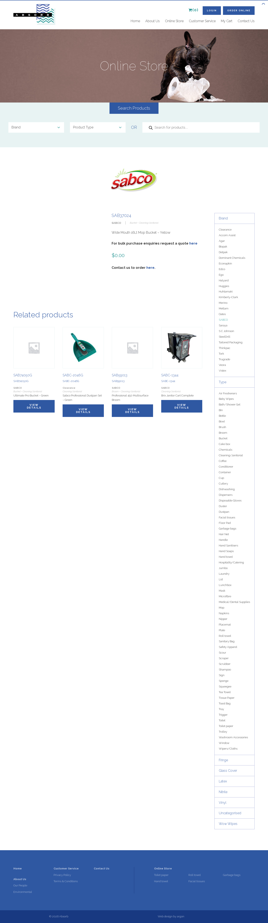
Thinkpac (224, 348)
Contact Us (246, 21)
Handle (223, 539)
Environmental (22, 892)
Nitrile (223, 792)
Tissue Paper (226, 697)
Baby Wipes (226, 398)
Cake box (224, 444)
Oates (222, 314)
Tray (221, 709)
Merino (223, 302)
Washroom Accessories (233, 737)
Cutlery (223, 483)
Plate (222, 630)
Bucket (223, 438)
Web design (165, 916)
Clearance (225, 229)
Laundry (224, 573)
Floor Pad (225, 522)
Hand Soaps (226, 551)
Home (135, 21)
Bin (221, 410)
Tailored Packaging (230, 342)
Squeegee (225, 686)
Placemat (225, 624)
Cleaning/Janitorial (231, 455)
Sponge (223, 680)
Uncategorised (230, 813)
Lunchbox (225, 585)
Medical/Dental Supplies (234, 602)
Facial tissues (227, 517)
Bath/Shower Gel (229, 404)
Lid (221, 579)
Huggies (224, 286)
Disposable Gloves (230, 500)
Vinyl (222, 803)
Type (222, 382)
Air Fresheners (228, 393)
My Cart (226, 21)
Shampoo (225, 669)
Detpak (223, 252)
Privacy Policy (62, 875)
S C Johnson (226, 331)
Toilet (222, 720)
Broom (223, 432)
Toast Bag (225, 703)
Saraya (223, 325)
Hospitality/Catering (231, 562)
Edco (222, 269)
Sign (221, 675)
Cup (221, 477)
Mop (221, 607)
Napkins (224, 613)
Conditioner (226, 466)
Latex (223, 781)
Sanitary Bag (226, 641)
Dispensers (225, 494)
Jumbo (223, 568)
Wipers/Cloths (228, 748)
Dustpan (224, 511)
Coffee (223, 461)
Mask (222, 590)
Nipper (223, 618)
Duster (223, 506)
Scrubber (225, 663)
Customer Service (202, 21)
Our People (20, 885)
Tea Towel (225, 692)
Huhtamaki (226, 291)
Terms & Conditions (66, 881)
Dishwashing (227, 489)
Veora (222, 365)
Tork (221, 353)
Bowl (222, 421)
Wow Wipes (228, 824)
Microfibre (225, 596)
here (193, 243)
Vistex (222, 370)
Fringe (223, 760)
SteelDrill (224, 336)
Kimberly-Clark (228, 297)
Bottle (222, 415)
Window (224, 743)
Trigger (223, 714)
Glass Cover (228, 771)
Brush (222, 427)
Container (225, 472)
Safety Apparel (228, 647)
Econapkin (225, 263)
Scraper (224, 658)
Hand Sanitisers (228, 545)
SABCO (223, 319)
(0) (193, 10)
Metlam (223, 308)
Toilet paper (226, 726)
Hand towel (226, 556)
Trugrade (224, 359)
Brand (223, 218)
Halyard (224, 280)
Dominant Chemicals (232, 257)
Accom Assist (227, 235)
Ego (221, 274)
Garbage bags (227, 528)
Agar (222, 240)
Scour (222, 652)
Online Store (174, 21)
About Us (152, 21)
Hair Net (224, 534)
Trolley (223, 731)
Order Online (238, 10)
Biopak (223, 246)
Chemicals (225, 449)
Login (212, 10)
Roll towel (225, 635)
